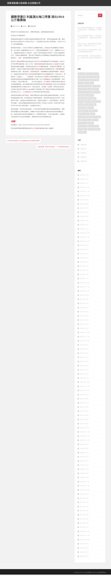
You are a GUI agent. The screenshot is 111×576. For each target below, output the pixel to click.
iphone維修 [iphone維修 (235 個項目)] (81, 75)
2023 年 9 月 (84, 297)
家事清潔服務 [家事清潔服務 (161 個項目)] (92, 100)
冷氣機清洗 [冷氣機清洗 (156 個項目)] (81, 78)
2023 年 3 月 (84, 321)
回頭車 (30, 75)
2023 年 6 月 (84, 309)
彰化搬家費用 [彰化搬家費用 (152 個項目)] (82, 109)
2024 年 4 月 (84, 268)
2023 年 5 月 (84, 313)
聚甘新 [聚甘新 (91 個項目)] (80, 131)
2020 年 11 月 (84, 437)
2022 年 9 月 (84, 346)
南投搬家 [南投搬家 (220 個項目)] (96, 78)
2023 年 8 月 (84, 301)
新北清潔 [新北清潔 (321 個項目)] (90, 109)
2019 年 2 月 (84, 525)
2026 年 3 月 (84, 176)
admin (25, 28)
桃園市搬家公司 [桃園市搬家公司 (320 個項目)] (82, 112)
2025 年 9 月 (84, 201)
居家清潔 (83, 146)
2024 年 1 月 (84, 280)
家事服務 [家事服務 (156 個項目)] (81, 97)
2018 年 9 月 (84, 545)
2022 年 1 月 (84, 379)
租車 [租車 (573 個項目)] (79, 121)
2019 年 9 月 (84, 495)
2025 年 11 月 (84, 193)
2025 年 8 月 (84, 205)
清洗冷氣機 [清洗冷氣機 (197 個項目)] (81, 118)
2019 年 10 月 (84, 491)
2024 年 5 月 (84, 263)
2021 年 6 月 (84, 408)
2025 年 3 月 (84, 226)
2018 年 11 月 (84, 537)
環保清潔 (33, 28)
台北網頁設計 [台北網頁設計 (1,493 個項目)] (82, 91)
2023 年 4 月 (84, 317)
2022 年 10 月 (84, 342)
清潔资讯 (83, 154)
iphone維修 (54, 65)
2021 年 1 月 (84, 429)
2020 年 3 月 (84, 471)
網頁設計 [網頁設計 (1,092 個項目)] (90, 124)
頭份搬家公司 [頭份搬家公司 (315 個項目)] (82, 134)
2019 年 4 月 (84, 516)
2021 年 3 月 (84, 421)
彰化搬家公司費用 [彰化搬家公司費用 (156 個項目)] (90, 106)
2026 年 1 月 (84, 185)
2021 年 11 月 (84, 388)
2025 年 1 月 (84, 230)
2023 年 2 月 (84, 326)
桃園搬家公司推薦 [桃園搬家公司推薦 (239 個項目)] (83, 115)
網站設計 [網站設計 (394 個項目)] (95, 121)
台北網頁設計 (27, 93)
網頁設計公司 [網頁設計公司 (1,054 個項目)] (82, 127)
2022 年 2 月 (84, 375)
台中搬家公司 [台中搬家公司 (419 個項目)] (89, 84)
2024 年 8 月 (84, 251)
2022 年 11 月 (84, 338)
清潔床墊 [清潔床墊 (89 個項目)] (89, 118)
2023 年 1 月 (84, 330)
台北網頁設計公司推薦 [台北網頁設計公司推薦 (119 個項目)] (84, 94)
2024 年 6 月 (84, 259)
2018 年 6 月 (84, 558)
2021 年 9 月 (84, 396)
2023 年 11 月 (84, 288)
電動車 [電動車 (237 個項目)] (97, 131)
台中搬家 (47, 83)
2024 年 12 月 (84, 234)
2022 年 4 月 (84, 367)
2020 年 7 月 (84, 454)
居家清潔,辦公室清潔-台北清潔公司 (23, 3)
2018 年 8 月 (84, 549)
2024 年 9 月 (84, 247)
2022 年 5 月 (84, 363)
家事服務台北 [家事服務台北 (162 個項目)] (89, 97)
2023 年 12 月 (84, 284)
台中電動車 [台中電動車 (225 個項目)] (96, 87)
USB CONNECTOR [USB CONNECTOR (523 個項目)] (92, 75)
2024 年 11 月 (84, 239)
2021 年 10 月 (84, 392)
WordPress (102, 574)
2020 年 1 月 (84, 479)
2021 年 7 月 (84, 404)
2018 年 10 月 (84, 541)
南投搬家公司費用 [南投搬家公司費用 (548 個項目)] (83, 81)
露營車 (63, 86)
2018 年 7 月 (84, 554)
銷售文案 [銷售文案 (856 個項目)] (91, 131)
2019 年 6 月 (84, 508)
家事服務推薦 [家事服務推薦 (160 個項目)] (82, 100)
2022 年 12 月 (84, 334)
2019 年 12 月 (84, 483)
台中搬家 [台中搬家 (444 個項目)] (81, 84)
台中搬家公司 (46, 78)
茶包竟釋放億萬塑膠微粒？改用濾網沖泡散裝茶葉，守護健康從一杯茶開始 (90, 31)
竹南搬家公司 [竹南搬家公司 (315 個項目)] (87, 121)
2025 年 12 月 (84, 189)
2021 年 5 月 (84, 413)
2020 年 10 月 (84, 442)
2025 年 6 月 (84, 214)
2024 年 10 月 (84, 243)
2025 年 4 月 (84, 222)
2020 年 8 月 (84, 450)
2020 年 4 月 (84, 466)
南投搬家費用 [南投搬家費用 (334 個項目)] (94, 81)
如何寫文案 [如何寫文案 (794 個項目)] (96, 94)
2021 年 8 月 (84, 400)
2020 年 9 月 (84, 446)
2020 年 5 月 (84, 462)
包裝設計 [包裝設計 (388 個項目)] (89, 78)
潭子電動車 (46, 91)
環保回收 (83, 158)
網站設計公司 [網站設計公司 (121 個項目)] (82, 124)
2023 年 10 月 (84, 292)
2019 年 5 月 (84, 512)
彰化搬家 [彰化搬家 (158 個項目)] (81, 106)
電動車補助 (38, 65)
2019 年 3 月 (84, 520)
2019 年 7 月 (84, 504)
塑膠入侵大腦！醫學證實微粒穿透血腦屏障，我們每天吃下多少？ (90, 46)
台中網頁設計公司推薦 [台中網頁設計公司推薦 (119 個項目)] (84, 87)
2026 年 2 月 (84, 180)
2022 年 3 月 (84, 371)
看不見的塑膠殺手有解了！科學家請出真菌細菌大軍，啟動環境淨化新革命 (90, 39)
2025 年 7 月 (84, 210)
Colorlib (88, 574)
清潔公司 (83, 150)
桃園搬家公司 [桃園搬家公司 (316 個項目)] (93, 112)
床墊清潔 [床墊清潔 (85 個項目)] (88, 103)
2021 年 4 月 (84, 417)
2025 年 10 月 (84, 197)
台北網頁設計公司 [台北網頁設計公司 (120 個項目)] (93, 91)
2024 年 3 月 (84, 272)
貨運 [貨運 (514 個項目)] (85, 131)
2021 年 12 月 (84, 384)
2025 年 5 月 (84, 218)
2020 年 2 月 (84, 475)
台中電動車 (17, 63)
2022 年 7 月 (84, 355)
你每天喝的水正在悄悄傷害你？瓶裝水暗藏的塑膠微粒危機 (90, 52)
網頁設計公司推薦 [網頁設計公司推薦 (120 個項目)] (93, 127)
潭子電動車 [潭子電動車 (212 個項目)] (97, 118)
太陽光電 (38, 70)
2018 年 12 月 (84, 533)
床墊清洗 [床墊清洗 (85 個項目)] (81, 103)
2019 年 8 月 (84, 500)
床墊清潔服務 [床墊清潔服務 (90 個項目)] (96, 103)
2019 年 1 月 (84, 529)
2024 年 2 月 (84, 276)
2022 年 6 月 (84, 359)
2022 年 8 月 (84, 350)
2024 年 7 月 (84, 255)
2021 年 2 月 (84, 425)
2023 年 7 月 (84, 305)
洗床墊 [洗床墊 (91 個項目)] (92, 115)
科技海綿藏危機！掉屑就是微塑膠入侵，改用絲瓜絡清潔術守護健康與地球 (90, 59)
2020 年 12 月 (84, 433)
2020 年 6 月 (84, 458)
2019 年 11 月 (84, 487)
